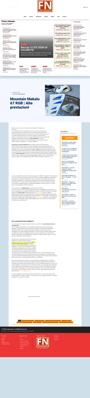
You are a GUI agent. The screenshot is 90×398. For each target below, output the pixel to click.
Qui (41, 275)
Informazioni (56, 337)
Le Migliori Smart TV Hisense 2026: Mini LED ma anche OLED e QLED (47, 70)
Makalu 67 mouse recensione (53, 320)
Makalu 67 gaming (39, 320)
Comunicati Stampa (6, 34)
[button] (86, 7)
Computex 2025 (59, 29)
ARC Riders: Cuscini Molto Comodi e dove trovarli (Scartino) (69, 144)
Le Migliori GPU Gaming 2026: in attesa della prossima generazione (36, 70)
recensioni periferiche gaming (50, 322)
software (24, 255)
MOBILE (21, 66)
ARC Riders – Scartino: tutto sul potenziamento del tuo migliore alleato (69, 202)
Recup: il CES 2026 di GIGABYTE (34, 48)
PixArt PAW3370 (37, 322)
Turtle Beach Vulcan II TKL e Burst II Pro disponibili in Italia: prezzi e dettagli (10, 30)
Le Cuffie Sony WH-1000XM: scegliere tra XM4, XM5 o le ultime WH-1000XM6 (24, 70)
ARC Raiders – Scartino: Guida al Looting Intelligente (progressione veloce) (69, 170)
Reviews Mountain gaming (66, 322)
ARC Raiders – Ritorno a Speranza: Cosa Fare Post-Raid (69, 196)
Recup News (24, 44)
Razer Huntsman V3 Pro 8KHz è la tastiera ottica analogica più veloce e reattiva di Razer (9, 56)
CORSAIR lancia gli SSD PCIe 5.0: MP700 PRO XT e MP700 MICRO (9, 69)
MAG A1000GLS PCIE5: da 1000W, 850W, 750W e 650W (63, 46)
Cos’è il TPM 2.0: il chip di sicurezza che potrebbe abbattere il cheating (78, 60)
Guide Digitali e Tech (77, 31)
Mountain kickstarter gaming (24, 322)
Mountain (14, 129)
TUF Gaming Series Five (62, 33)
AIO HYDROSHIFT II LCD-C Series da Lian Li (63, 39)
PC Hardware (34, 66)
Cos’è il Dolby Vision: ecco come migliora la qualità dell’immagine (79, 46)
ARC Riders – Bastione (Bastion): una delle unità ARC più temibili (69, 183)
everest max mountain (28, 320)
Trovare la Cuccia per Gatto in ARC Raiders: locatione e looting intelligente (69, 156)
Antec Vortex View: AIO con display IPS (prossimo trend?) (62, 54)
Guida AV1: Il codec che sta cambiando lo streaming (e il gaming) (80, 66)
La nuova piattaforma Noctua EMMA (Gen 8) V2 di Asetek (62, 63)
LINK (51, 156)
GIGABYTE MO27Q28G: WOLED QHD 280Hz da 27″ (10, 36)
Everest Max (39, 197)
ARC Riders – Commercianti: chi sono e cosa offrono (69, 190)
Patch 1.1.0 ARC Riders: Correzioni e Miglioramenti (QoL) (69, 163)
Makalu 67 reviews (66, 320)
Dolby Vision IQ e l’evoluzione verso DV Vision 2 (80, 40)
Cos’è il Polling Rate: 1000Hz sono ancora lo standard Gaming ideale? (79, 53)
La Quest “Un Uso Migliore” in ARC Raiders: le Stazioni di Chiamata (69, 150)
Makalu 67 (14, 137)
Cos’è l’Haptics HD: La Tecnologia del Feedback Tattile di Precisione (79, 27)
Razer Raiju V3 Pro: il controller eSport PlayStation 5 (9, 49)
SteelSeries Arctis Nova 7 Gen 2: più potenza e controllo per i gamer (10, 42)
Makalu (31, 176)
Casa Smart (45, 66)
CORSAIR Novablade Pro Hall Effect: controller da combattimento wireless (9, 62)
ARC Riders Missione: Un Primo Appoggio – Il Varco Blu (69, 177)
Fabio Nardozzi (21, 94)
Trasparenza (56, 339)
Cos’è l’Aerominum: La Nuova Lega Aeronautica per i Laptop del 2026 (80, 34)
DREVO (36, 274)
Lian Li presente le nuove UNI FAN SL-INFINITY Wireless (63, 26)
